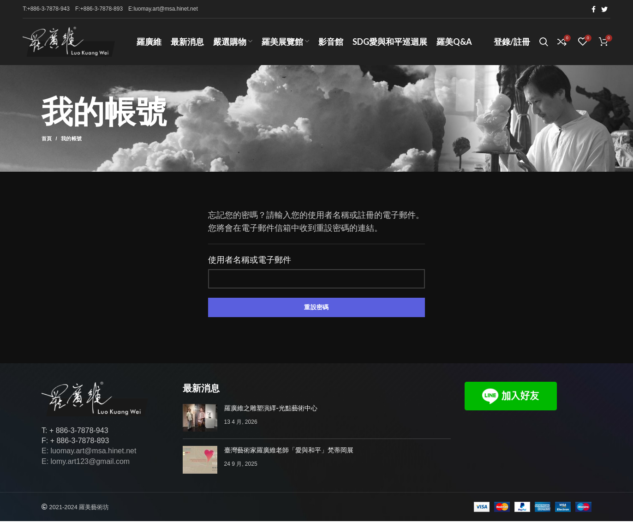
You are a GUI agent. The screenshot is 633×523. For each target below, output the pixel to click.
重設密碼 (316, 309)
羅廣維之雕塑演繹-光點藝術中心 (270, 410)
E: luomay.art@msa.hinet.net (89, 453)
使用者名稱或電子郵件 (249, 262)
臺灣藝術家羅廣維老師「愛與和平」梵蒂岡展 (288, 452)
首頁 (47, 141)
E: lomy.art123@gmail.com (86, 463)
